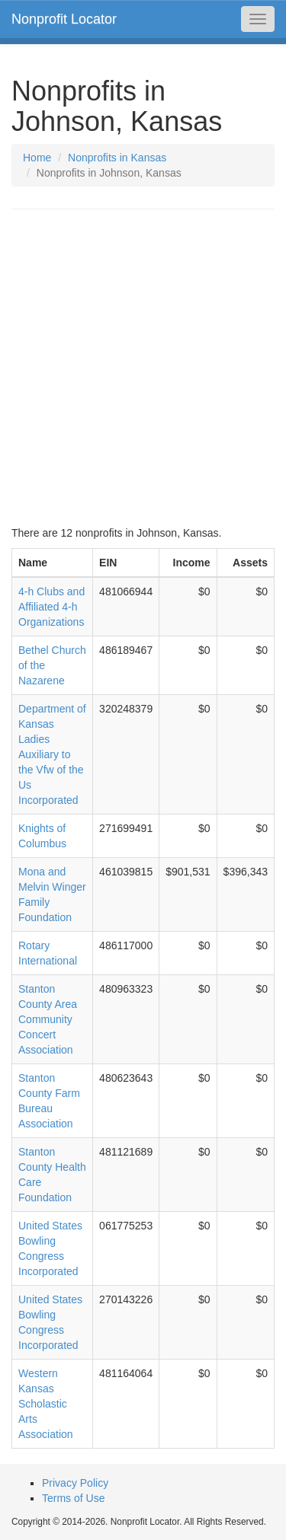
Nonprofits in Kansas (117, 157)
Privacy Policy (75, 1483)
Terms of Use (73, 1498)
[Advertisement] (143, 367)
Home (37, 157)
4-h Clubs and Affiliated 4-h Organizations (51, 606)
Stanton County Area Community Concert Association (47, 1019)
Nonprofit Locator (64, 19)
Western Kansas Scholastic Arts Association (45, 1403)
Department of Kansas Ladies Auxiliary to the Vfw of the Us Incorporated (52, 754)
